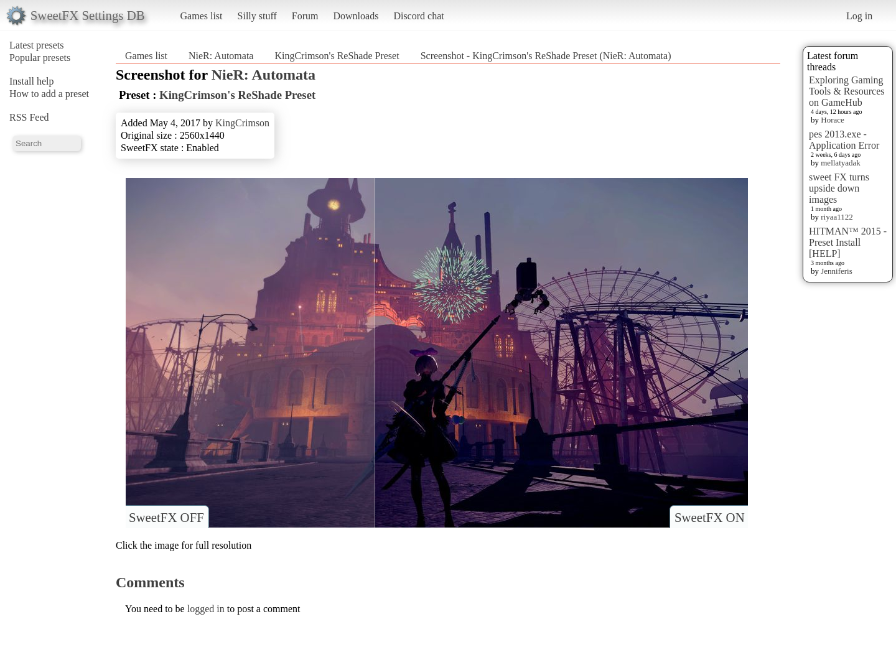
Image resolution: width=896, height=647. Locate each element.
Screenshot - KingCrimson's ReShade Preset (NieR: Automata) (546, 55)
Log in (859, 16)
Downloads (355, 16)
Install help (31, 81)
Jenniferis (836, 271)
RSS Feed (29, 117)
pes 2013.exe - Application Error (844, 140)
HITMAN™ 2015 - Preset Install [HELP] (848, 242)
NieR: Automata (221, 55)
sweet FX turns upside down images (839, 188)
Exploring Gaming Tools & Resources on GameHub (847, 91)
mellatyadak (841, 162)
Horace (832, 119)
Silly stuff (257, 16)
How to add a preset (49, 93)
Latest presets (36, 45)
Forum (305, 16)
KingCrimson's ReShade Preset (336, 55)
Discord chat (418, 16)
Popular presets (39, 57)
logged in (206, 608)
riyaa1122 (837, 216)
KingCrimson (242, 123)
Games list (201, 16)
